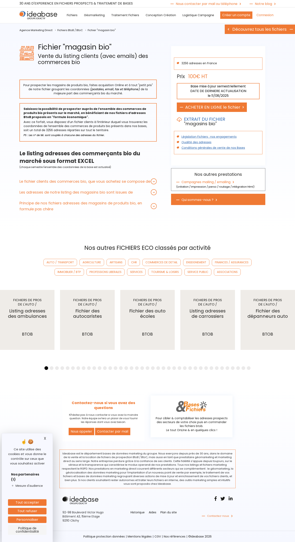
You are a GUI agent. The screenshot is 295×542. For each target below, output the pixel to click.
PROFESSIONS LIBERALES (105, 272)
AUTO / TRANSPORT (60, 262)
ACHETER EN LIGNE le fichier (212, 107)
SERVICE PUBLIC (197, 272)
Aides (152, 512)
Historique (137, 512)
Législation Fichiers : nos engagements (209, 137)
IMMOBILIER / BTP (69, 272)
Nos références (174, 536)
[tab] (88, 181)
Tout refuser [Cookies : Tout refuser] (27, 511)
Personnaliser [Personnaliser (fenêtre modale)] (27, 519)
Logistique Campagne (198, 15)
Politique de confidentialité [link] (27, 530)
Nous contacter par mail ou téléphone (206, 4)
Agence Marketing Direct (35, 30)
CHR (134, 262)
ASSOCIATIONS (227, 272)
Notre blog (263, 4)
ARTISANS (116, 262)
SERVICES (136, 272)
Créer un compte (236, 15)
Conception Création (161, 15)
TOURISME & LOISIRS (165, 272)
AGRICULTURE (92, 262)
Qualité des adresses (196, 142)
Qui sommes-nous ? (197, 200)
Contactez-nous (218, 516)
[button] (88, 181)
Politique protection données (104, 536)
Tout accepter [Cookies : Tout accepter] (27, 502)
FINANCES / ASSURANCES (231, 262)
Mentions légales (140, 536)
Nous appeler (81, 431)
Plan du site (168, 512)
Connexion (264, 15)
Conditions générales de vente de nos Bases (213, 148)
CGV (157, 536)
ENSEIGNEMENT (196, 262)
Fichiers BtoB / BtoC (70, 30)
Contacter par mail (112, 431)
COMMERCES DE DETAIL (161, 262)
